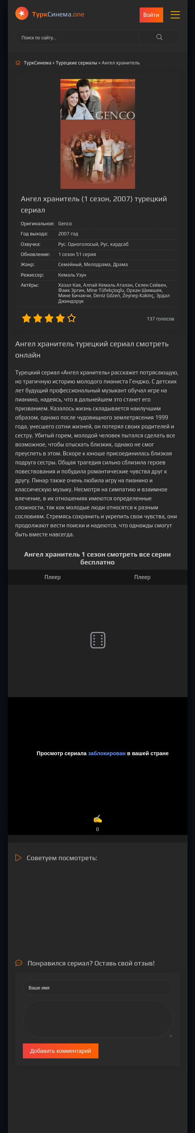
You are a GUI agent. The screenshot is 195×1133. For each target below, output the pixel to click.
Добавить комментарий (60, 1051)
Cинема (58, 14)
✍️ (97, 823)
